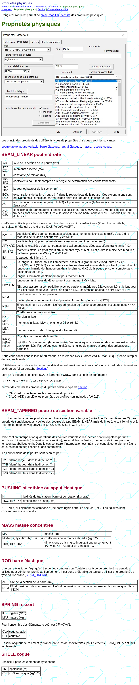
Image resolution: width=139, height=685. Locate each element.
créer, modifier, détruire (55, 15)
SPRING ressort (17, 604)
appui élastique (71, 146)
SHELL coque (15, 654)
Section (41, 9)
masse (87, 146)
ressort (97, 146)
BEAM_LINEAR (36, 575)
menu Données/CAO (22, 6)
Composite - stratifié (57, 9)
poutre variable (29, 146)
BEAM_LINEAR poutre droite (31, 154)
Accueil (5, 6)
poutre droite (9, 146)
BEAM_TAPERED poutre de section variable (46, 410)
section (82, 387)
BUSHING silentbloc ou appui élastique (41, 487)
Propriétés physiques (30, 24)
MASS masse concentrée (27, 525)
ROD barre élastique (22, 560)
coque (107, 146)
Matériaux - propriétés (47, 6)
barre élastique (49, 146)
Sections (41, 368)
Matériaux (6, 9)
